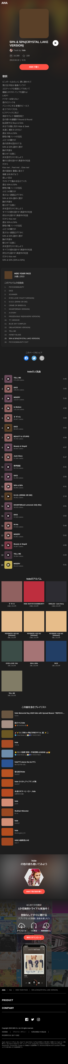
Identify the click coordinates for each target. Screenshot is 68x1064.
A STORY (12, 313)
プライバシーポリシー (19, 1032)
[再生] (55, 43)
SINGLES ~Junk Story (56, 604)
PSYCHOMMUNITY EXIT (18, 342)
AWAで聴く (34, 67)
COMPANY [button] (8, 1008)
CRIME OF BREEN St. (17, 305)
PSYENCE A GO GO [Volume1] (12, 634)
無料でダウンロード (34, 938)
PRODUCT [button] (7, 1000)
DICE (11, 291)
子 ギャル (12, 604)
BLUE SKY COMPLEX (17, 324)
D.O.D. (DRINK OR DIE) (18, 302)
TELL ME (12, 331)
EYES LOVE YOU (12, 663)
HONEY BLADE (15, 335)
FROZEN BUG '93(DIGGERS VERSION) (24, 316)
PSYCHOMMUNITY (16, 287)
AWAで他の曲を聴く (34, 892)
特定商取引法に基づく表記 (10, 1035)
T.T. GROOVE (14, 320)
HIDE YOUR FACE (22, 274)
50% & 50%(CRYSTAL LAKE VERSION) (44, 990)
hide (24, 50)
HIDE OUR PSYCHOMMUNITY (34, 604)
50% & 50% (34, 663)
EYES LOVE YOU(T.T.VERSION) (21, 298)
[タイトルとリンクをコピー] (41, 358)
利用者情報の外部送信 (38, 1032)
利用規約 (5, 1032)
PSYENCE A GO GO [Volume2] (34, 634)
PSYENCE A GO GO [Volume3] (56, 634)
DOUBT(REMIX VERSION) (19, 309)
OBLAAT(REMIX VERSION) (19, 327)
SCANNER (13, 294)
